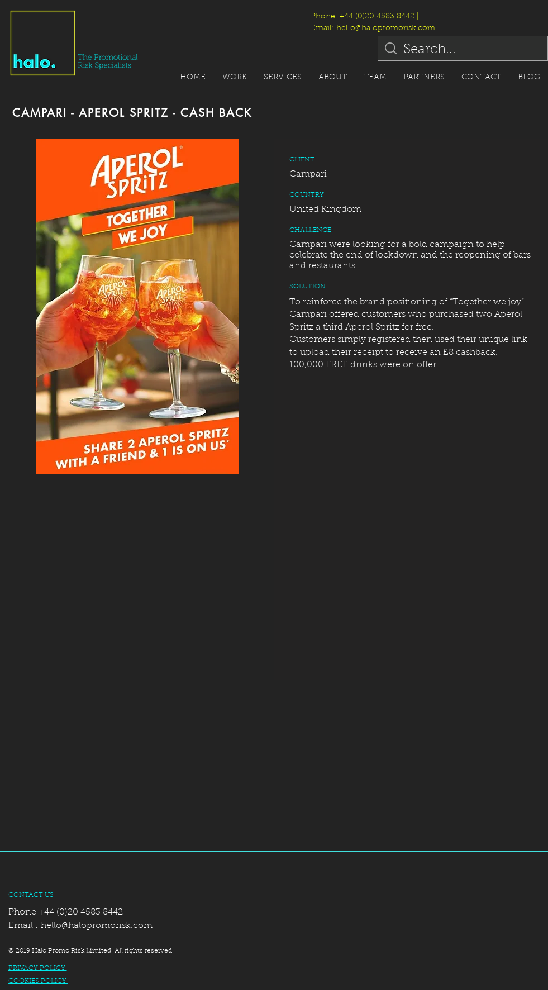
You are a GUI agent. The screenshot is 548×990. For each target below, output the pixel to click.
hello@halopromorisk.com (385, 28)
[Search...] (463, 50)
